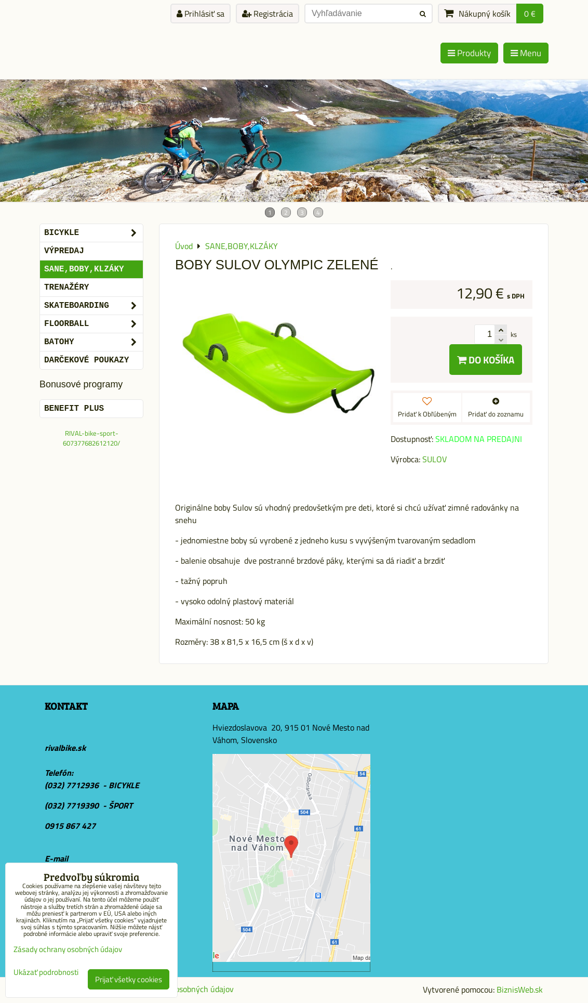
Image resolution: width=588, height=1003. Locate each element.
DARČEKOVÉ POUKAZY (86, 360)
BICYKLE (93, 233)
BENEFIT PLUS (74, 408)
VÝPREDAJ (64, 251)
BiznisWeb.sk (520, 989)
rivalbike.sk (65, 747)
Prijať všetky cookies (128, 979)
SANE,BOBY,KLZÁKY (84, 269)
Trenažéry (66, 287)
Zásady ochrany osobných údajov (68, 949)
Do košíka (485, 359)
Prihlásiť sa (200, 13)
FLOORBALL (93, 324)
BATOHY (93, 342)
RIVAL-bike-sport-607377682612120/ (91, 438)
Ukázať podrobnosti (46, 972)
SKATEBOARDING (93, 306)
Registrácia (267, 13)
